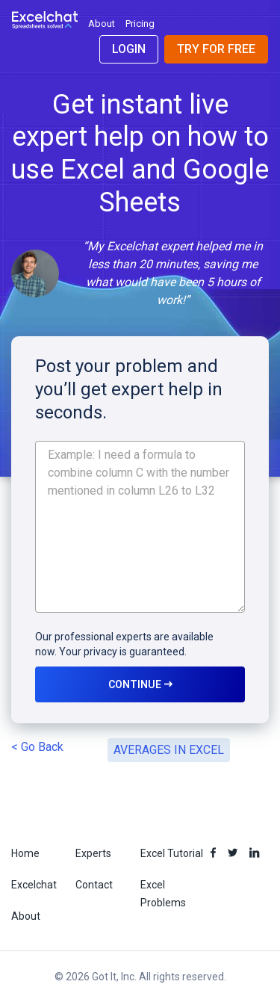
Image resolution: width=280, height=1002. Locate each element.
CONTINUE (140, 684)
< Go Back (37, 747)
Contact (94, 885)
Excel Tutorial (171, 853)
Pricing (140, 23)
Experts (93, 853)
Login (129, 49)
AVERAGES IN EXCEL (168, 750)
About (101, 23)
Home (25, 853)
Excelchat (34, 885)
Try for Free (216, 49)
